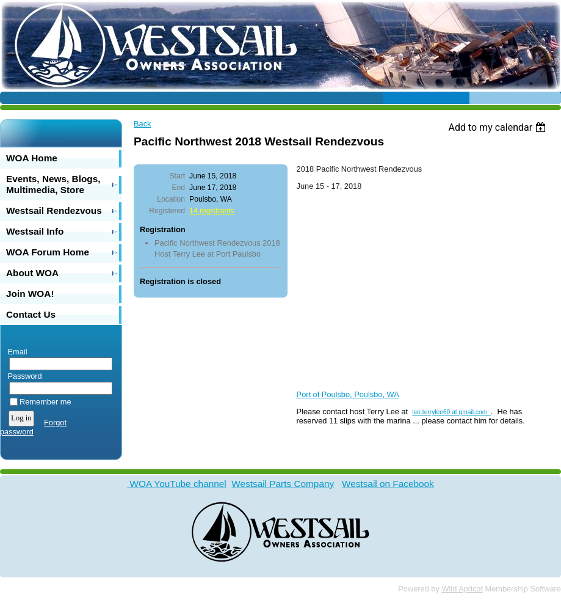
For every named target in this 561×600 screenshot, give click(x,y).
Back (142, 123)
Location (171, 199)
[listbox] (498, 127)
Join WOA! (30, 293)
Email (14, 351)
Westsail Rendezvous (54, 210)
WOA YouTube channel (176, 483)
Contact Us (31, 314)
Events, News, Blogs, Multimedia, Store (53, 184)
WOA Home (31, 158)
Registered (167, 211)
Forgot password (33, 427)
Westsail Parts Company (282, 483)
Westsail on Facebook (388, 483)
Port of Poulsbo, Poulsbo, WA (348, 394)
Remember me (45, 401)
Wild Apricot (462, 588)
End (178, 187)
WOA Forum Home (47, 252)
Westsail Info (34, 231)
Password (22, 376)
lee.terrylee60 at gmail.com (451, 412)
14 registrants (211, 211)
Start (177, 176)
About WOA (32, 273)
